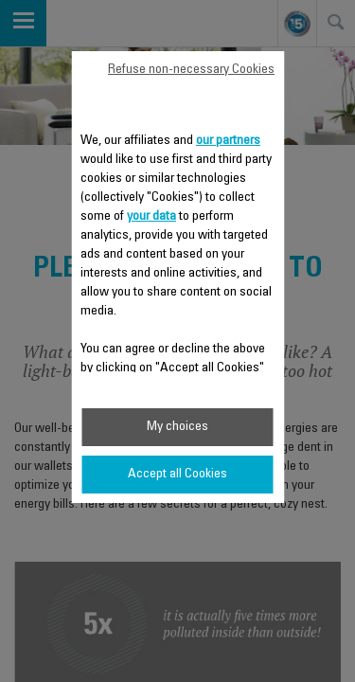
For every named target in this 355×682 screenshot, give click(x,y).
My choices (177, 427)
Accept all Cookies (177, 474)
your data (151, 217)
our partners (228, 141)
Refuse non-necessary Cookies (191, 70)
